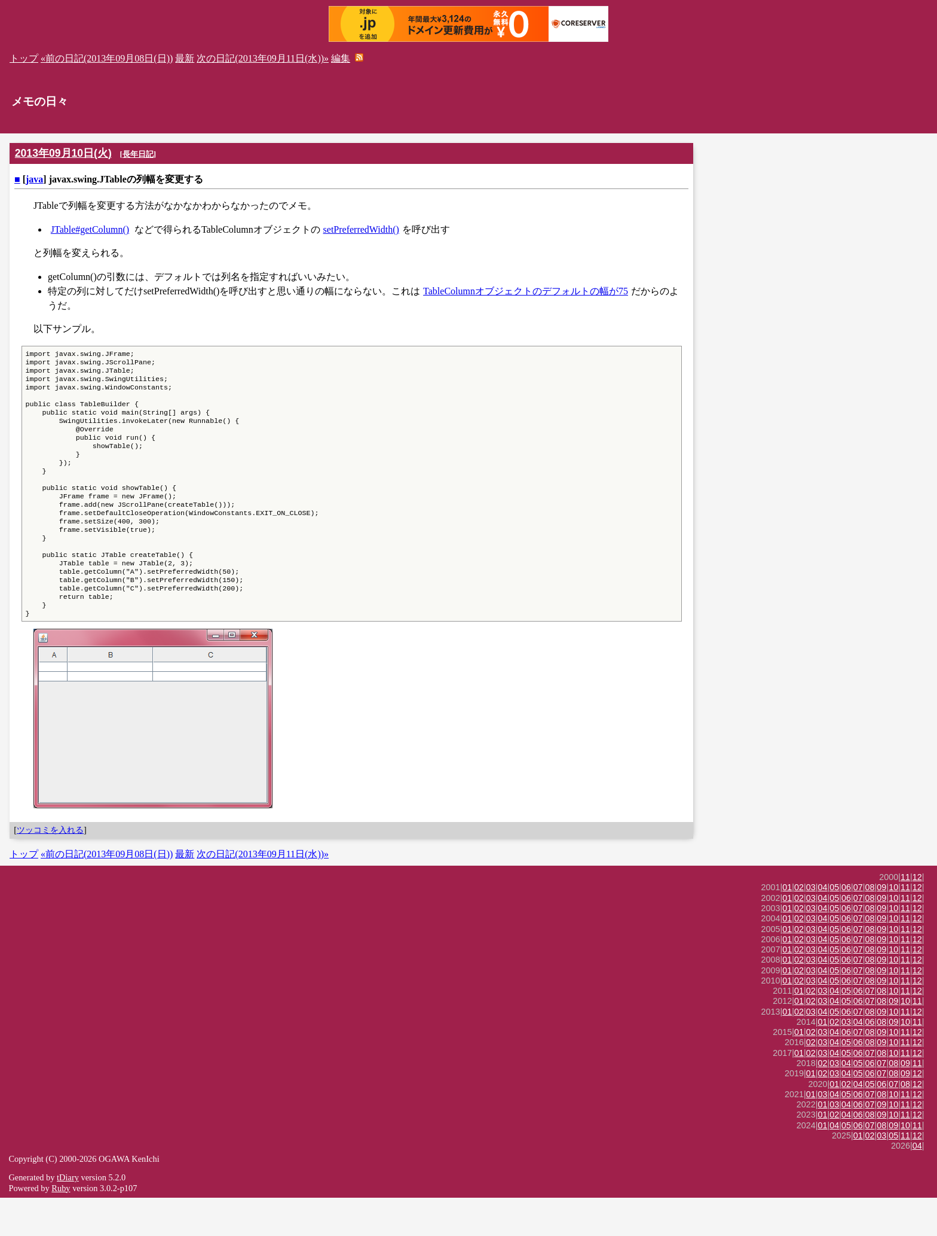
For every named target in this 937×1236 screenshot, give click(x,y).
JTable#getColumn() (90, 229)
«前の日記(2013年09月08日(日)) (107, 58)
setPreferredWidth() (361, 229)
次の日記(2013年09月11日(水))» (263, 58)
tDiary (68, 1215)
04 (823, 925)
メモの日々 (39, 101)
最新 (184, 58)
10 (893, 925)
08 (870, 925)
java (34, 179)
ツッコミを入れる (50, 868)
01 (787, 925)
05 (834, 925)
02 (799, 925)
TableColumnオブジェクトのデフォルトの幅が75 (525, 291)
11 (905, 915)
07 (858, 925)
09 (881, 925)
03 (811, 925)
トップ (24, 58)
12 (917, 915)
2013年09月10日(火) (63, 153)
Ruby (60, 1226)
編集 (340, 58)
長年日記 (138, 154)
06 (846, 925)
